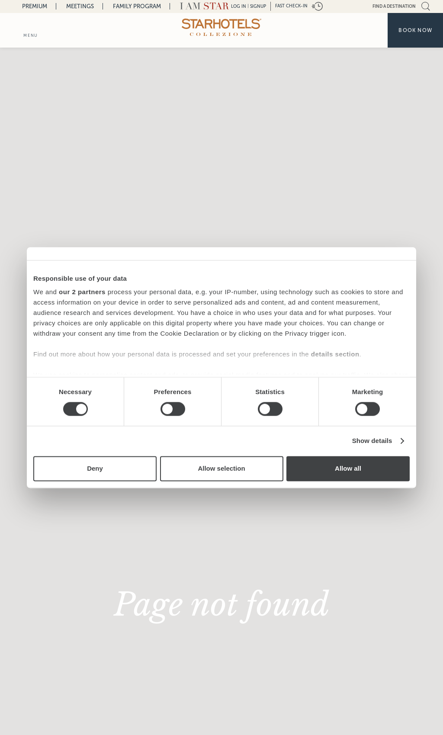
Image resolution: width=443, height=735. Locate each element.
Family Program (137, 6)
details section (335, 354)
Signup (258, 6)
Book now (415, 30)
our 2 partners (82, 291)
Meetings (80, 6)
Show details (372, 441)
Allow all (348, 468)
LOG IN (238, 6)
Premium (34, 6)
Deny (95, 468)
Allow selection (221, 468)
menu (30, 35)
